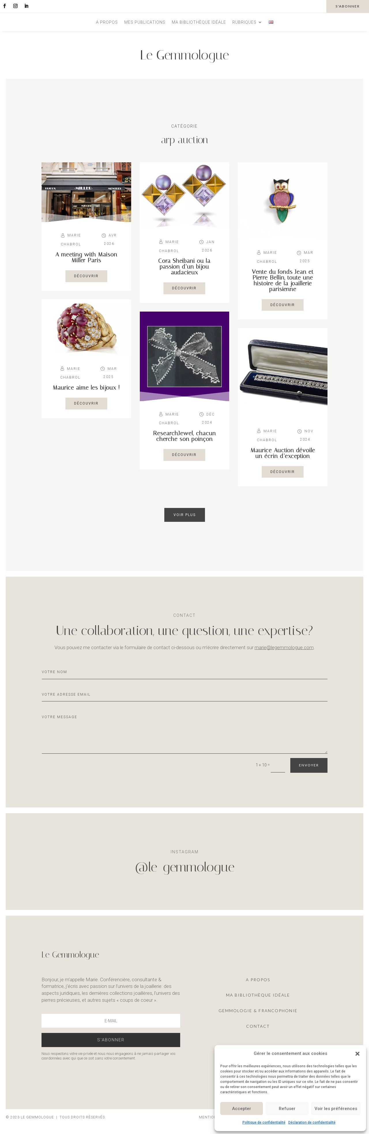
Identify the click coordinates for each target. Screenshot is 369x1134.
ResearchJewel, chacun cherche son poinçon (184, 436)
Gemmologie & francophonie (258, 1010)
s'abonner (348, 6)
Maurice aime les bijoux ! (86, 387)
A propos (107, 22)
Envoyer (309, 765)
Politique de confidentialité (263, 1122)
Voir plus (185, 515)
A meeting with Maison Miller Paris (86, 257)
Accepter (241, 1108)
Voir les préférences (336, 1108)
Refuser (287, 1108)
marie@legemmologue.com (284, 647)
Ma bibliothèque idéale (199, 22)
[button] (357, 1054)
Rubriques (244, 22)
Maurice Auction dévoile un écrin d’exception (283, 453)
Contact (258, 1026)
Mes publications (144, 22)
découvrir (86, 276)
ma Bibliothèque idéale (258, 995)
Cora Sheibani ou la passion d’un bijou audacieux (184, 266)
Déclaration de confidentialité (312, 1122)
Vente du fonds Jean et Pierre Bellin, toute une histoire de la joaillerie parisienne (283, 280)
